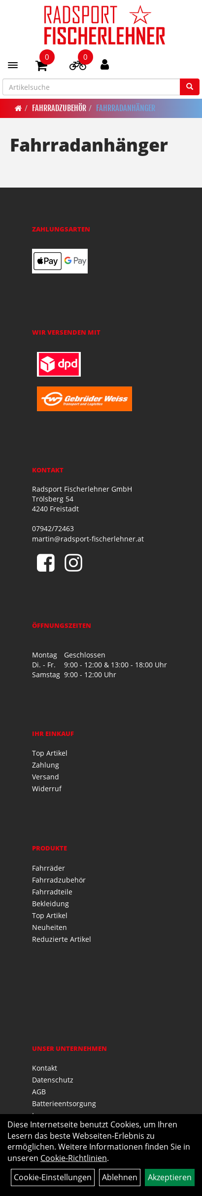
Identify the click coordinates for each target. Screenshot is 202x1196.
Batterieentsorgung (64, 1103)
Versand (45, 776)
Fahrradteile (52, 891)
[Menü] (12, 65)
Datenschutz (52, 1079)
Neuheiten (49, 927)
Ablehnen (119, 1177)
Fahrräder (48, 868)
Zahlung (45, 765)
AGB (39, 1091)
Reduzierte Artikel (61, 939)
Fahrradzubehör (59, 108)
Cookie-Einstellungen (53, 1177)
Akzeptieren (170, 1177)
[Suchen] (190, 86)
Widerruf (47, 788)
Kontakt (44, 1068)
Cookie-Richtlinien (73, 1158)
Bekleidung (50, 903)
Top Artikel (49, 753)
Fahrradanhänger (125, 108)
